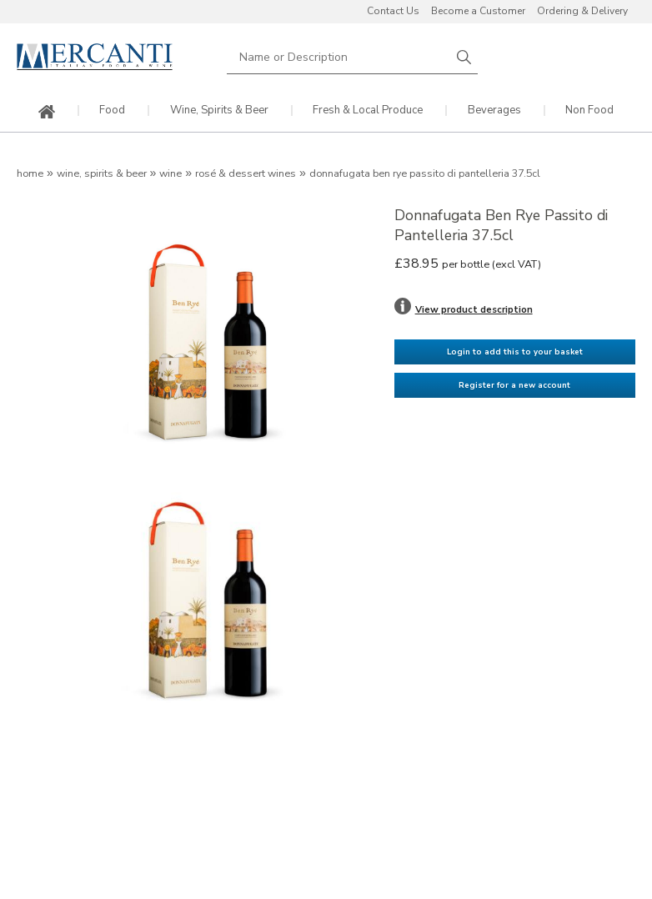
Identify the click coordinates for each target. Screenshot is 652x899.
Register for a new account (514, 384)
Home (30, 173)
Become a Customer (478, 11)
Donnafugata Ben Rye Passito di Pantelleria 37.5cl (424, 173)
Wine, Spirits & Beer (219, 110)
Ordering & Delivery (582, 11)
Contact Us (393, 11)
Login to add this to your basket (515, 351)
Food (112, 110)
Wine (170, 173)
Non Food (589, 110)
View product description (474, 309)
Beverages (494, 110)
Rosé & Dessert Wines (245, 173)
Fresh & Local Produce (368, 110)
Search (464, 57)
